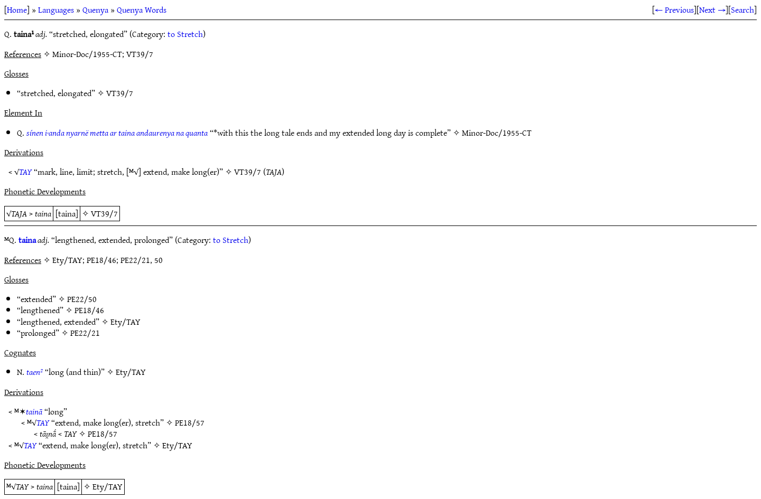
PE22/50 (82, 298)
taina (27, 239)
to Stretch (185, 33)
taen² (34, 371)
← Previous (674, 9)
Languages (56, 9)
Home (17, 9)
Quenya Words (141, 9)
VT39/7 (119, 93)
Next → (712, 9)
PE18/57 (190, 422)
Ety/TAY (125, 321)
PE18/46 (89, 310)
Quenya (95, 9)
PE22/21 (85, 332)
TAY (25, 171)
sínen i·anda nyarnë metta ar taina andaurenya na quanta (117, 132)
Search (742, 9)
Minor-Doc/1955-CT (497, 132)
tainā (34, 411)
